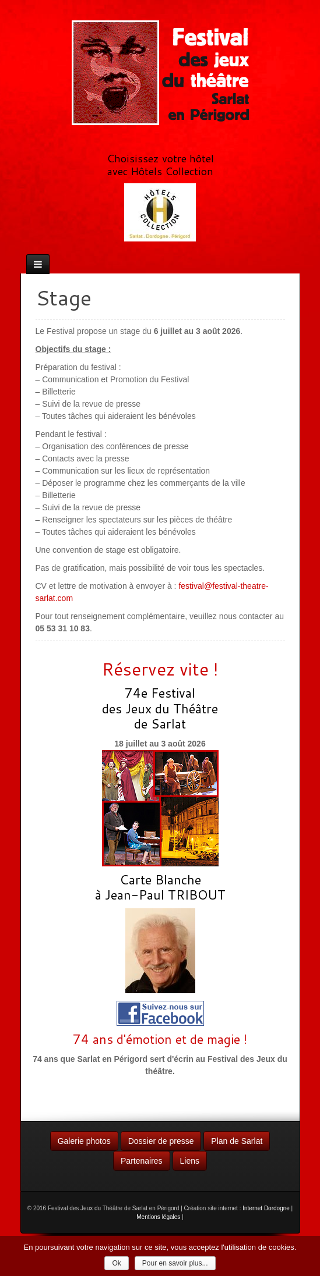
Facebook (152, 138)
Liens (189, 1160)
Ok (116, 1263)
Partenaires (142, 1160)
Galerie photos (84, 1141)
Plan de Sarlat (236, 1141)
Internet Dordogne (266, 1208)
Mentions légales (158, 1217)
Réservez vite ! (160, 668)
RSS (167, 138)
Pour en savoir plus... (175, 1263)
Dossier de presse (161, 1141)
